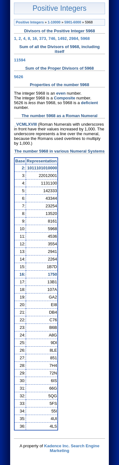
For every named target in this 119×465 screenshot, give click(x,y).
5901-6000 (72, 22)
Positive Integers (59, 8)
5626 (18, 76)
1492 (62, 38)
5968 (85, 38)
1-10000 (54, 22)
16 (34, 38)
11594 (19, 60)
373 (42, 38)
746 (52, 38)
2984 (73, 38)
